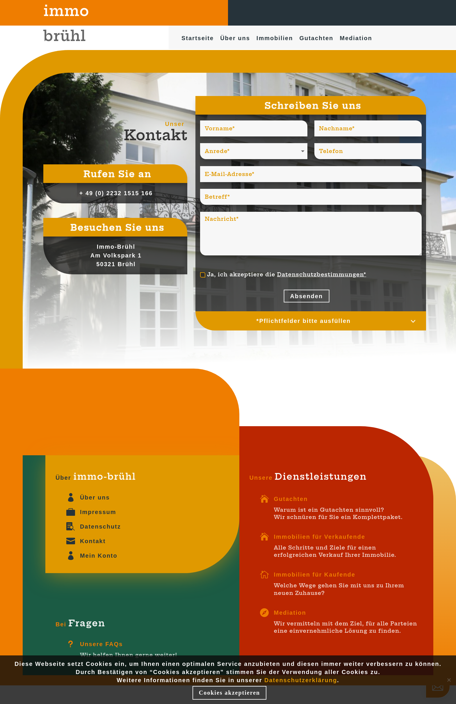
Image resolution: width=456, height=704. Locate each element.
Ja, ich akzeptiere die (283, 274)
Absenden (306, 296)
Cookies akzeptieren (229, 692)
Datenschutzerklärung (300, 680)
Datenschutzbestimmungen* (321, 274)
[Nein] (449, 680)
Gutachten (316, 39)
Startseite (197, 39)
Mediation (356, 39)
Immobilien (274, 39)
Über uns (235, 39)
